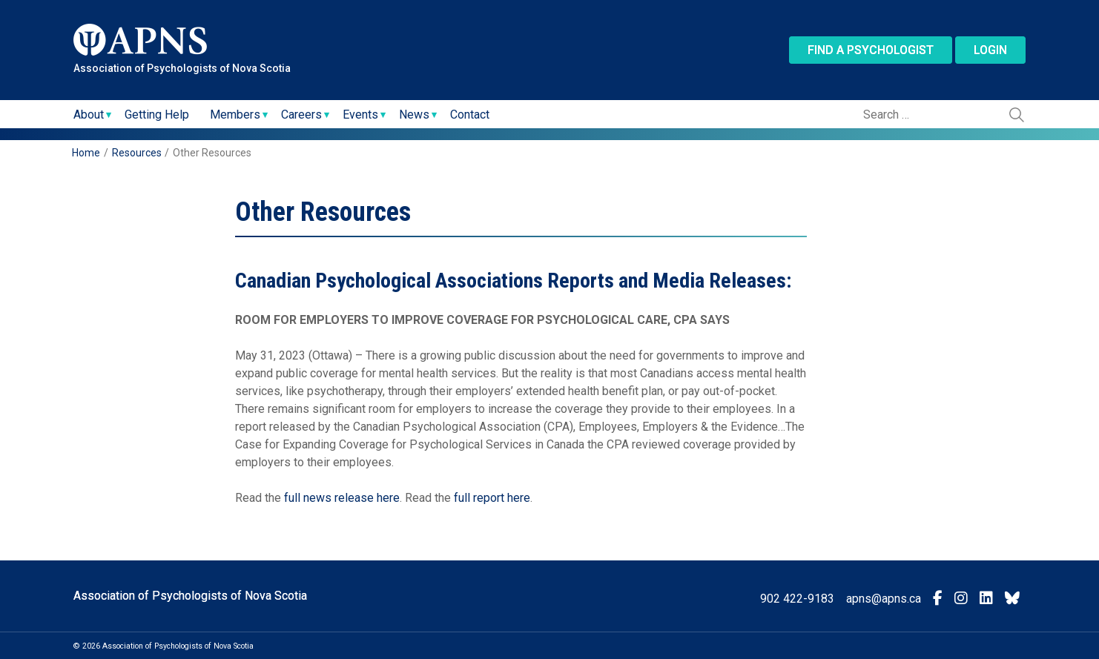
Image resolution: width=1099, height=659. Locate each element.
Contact (469, 114)
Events (360, 114)
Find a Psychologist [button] (871, 50)
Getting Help (157, 114)
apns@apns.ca (883, 599)
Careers (301, 114)
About (88, 114)
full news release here (342, 498)
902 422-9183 (797, 599)
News (414, 114)
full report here (492, 498)
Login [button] (990, 50)
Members (235, 114)
